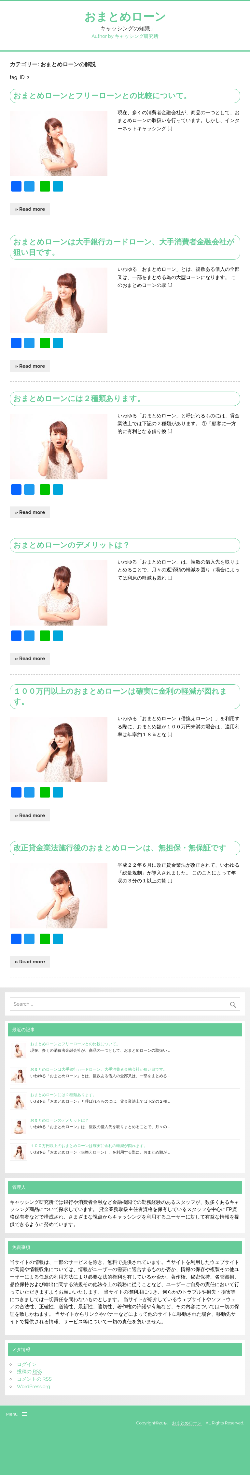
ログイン (26, 1364)
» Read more (30, 209)
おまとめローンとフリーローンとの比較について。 (102, 95)
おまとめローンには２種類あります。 (79, 398)
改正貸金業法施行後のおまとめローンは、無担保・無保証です (119, 848)
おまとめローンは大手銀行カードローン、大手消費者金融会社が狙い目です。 (98, 1069)
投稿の (29, 1372)
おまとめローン (125, 16)
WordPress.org (33, 1387)
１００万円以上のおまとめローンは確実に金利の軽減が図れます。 (88, 1145)
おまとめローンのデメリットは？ (71, 545)
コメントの (34, 1379)
